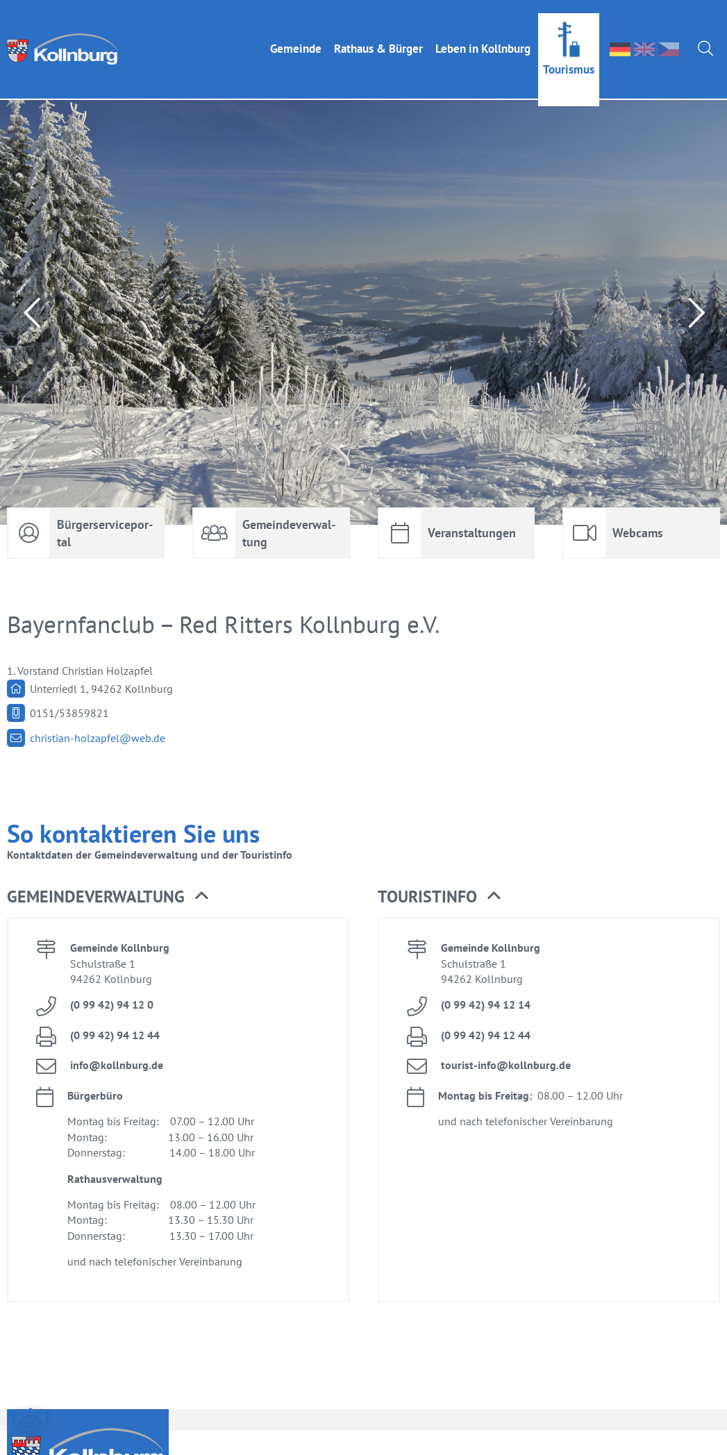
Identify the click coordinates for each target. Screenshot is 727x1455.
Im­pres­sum (600, 1439)
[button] (30, 1424)
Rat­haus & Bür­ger (378, 35)
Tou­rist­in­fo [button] (439, 869)
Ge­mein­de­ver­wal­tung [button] (107, 869)
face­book (540, 1438)
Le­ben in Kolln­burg (482, 35)
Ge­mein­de (295, 35)
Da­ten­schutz (685, 1439)
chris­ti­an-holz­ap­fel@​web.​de (97, 710)
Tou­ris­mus (568, 56)
